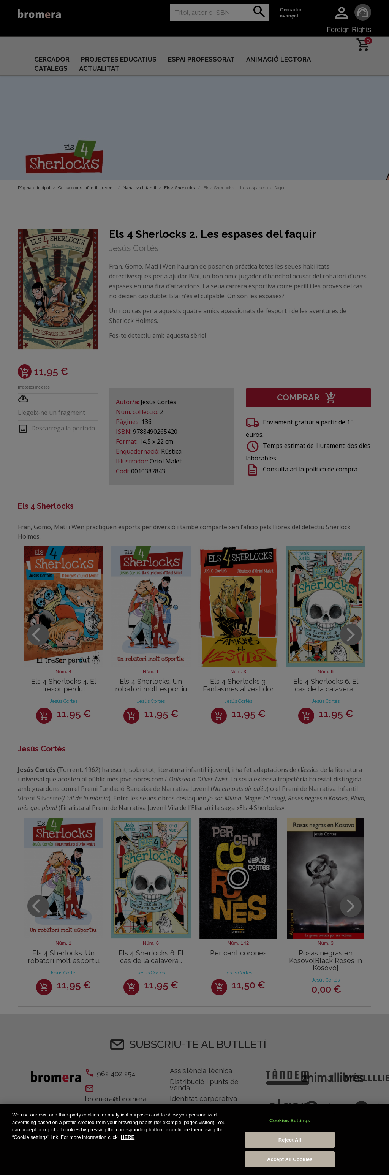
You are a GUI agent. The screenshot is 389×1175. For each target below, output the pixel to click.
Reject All (289, 1140)
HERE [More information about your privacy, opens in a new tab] (127, 1137)
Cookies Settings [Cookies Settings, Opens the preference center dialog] (289, 1120)
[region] (194, 1139)
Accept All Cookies (290, 1159)
